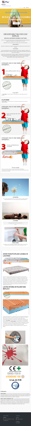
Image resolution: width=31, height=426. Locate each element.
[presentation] (3, 270)
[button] (15, 275)
